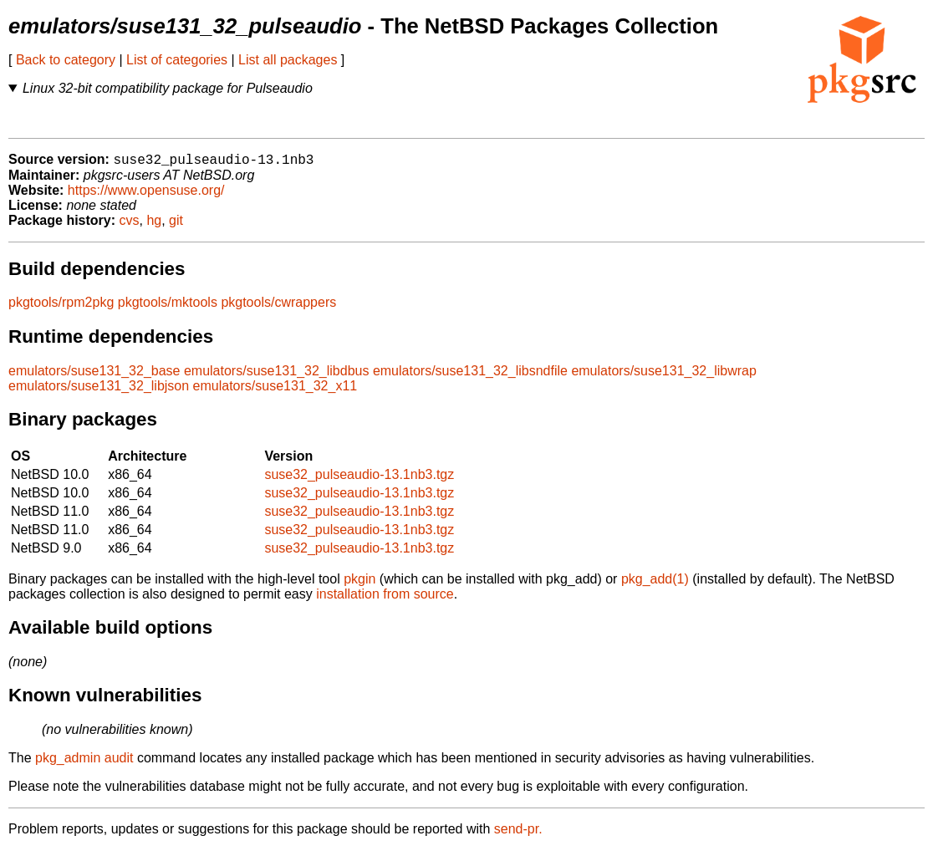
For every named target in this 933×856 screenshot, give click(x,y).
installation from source (385, 600)
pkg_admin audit (84, 764)
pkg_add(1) (655, 585)
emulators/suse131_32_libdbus (276, 376)
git (176, 226)
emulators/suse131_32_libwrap (663, 376)
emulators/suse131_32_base (94, 376)
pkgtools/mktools (167, 308)
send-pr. (518, 835)
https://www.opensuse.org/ (146, 196)
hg (153, 226)
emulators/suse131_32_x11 (275, 392)
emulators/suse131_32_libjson (98, 392)
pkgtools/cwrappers (278, 308)
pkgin (359, 585)
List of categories (176, 60)
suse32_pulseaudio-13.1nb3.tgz (359, 480)
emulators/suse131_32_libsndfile (470, 376)
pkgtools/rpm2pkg (61, 308)
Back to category (65, 60)
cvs (130, 226)
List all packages (287, 60)
